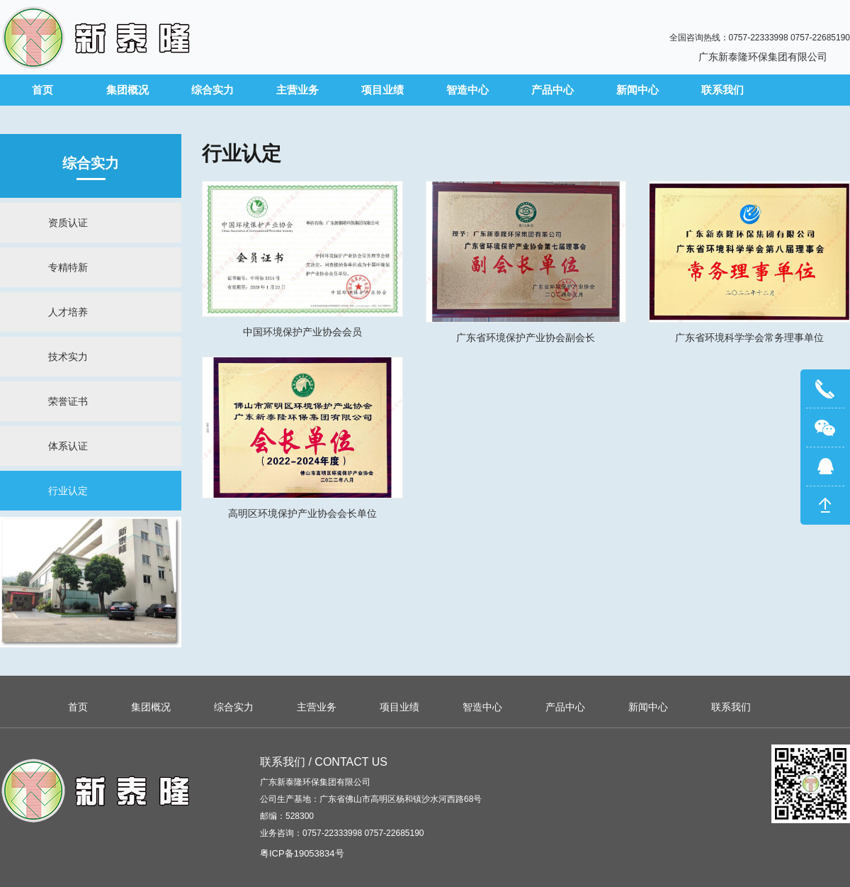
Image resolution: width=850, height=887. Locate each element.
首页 (42, 90)
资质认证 (68, 222)
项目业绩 (382, 90)
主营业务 (297, 90)
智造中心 (467, 90)
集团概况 (127, 90)
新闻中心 (637, 90)
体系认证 (68, 446)
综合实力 (212, 90)
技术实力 (68, 356)
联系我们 (722, 90)
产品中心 (552, 90)
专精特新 (68, 267)
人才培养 (68, 312)
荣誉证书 (68, 401)
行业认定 (68, 490)
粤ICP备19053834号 (302, 853)
